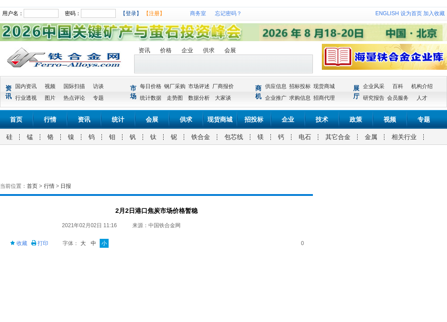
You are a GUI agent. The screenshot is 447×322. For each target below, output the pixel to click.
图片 (50, 98)
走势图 (175, 98)
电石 (305, 136)
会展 (230, 50)
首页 (16, 119)
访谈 (98, 86)
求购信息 (300, 98)
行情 (50, 119)
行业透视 (26, 98)
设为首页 (411, 13)
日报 (65, 186)
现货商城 (324, 86)
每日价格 (150, 86)
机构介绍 (422, 86)
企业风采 (373, 86)
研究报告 (373, 98)
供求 (209, 50)
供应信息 (276, 86)
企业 (187, 50)
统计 (118, 119)
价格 (166, 50)
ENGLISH (387, 13)
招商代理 (324, 98)
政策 (356, 119)
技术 (322, 119)
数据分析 (199, 98)
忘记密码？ (228, 13)
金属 (371, 136)
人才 (422, 98)
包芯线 (233, 136)
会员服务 (398, 98)
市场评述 (199, 86)
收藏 (18, 243)
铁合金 (200, 136)
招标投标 (300, 86)
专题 (98, 98)
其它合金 (337, 136)
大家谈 (223, 98)
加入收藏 (434, 13)
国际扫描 (74, 86)
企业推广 (276, 98)
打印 (39, 243)
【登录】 (131, 13)
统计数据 (150, 98)
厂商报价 (223, 86)
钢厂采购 (175, 86)
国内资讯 (26, 86)
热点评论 (74, 98)
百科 (397, 86)
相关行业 (404, 136)
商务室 (198, 13)
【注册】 (154, 13)
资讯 (144, 50)
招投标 (254, 119)
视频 (50, 86)
